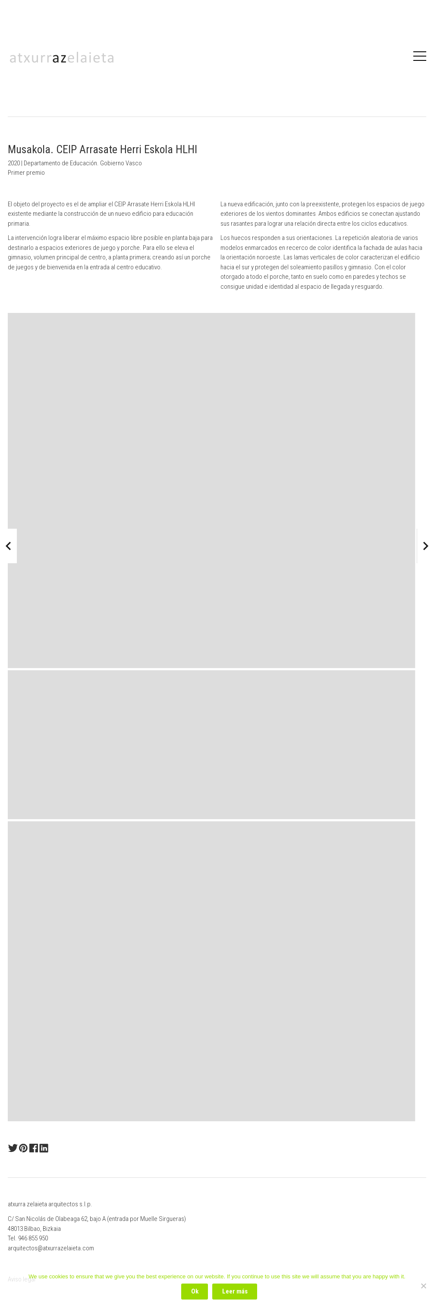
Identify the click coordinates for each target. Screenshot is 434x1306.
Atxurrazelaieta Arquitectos (62, 57)
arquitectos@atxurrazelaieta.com (51, 1248)
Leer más (235, 1291)
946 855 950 (33, 1238)
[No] (423, 1285)
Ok (194, 1291)
